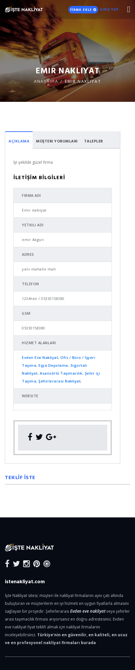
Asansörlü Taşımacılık (61, 373)
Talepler (93, 141)
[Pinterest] (36, 563)
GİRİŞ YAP (109, 9)
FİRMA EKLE (83, 9)
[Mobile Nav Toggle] (128, 9)
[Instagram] (26, 563)
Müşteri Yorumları (57, 141)
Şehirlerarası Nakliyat (59, 381)
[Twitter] (16, 563)
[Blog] (46, 563)
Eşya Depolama (53, 365)
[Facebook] (7, 563)
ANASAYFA (46, 81)
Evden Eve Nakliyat (40, 357)
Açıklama (18, 141)
